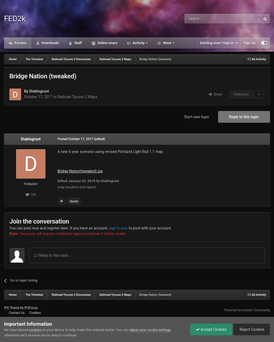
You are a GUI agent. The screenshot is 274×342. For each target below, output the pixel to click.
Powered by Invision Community (247, 310)
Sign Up (249, 43)
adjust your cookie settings (150, 330)
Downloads (50, 43)
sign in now (118, 228)
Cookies (35, 313)
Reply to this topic (244, 117)
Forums (20, 43)
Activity (139, 43)
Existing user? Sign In (219, 43)
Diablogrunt (39, 91)
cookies (35, 330)
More (167, 43)
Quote (74, 201)
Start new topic (196, 117)
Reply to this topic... (52, 255)
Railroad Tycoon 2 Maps (77, 97)
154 (31, 195)
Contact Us (17, 313)
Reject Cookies (251, 329)
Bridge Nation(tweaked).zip (80, 171)
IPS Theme (12, 308)
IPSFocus (31, 308)
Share (215, 94)
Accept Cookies (211, 329)
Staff (77, 43)
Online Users (107, 43)
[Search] (209, 19)
